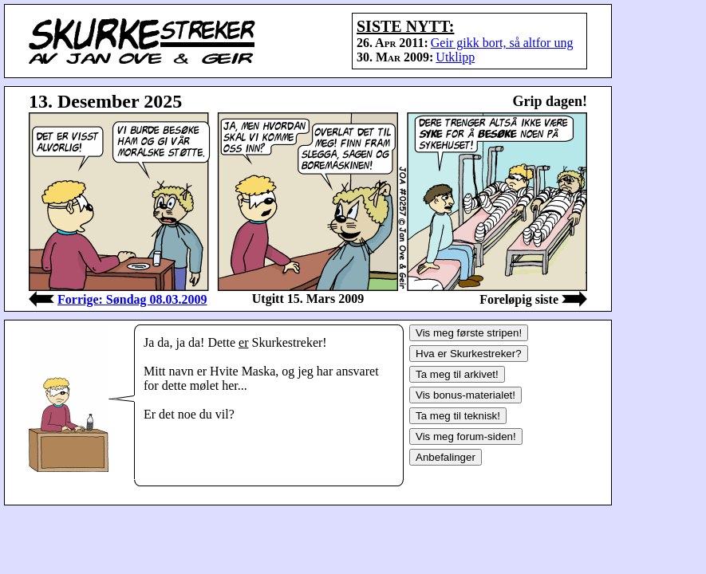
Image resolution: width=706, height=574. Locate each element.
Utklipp (455, 57)
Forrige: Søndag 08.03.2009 (132, 299)
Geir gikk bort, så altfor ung (502, 42)
